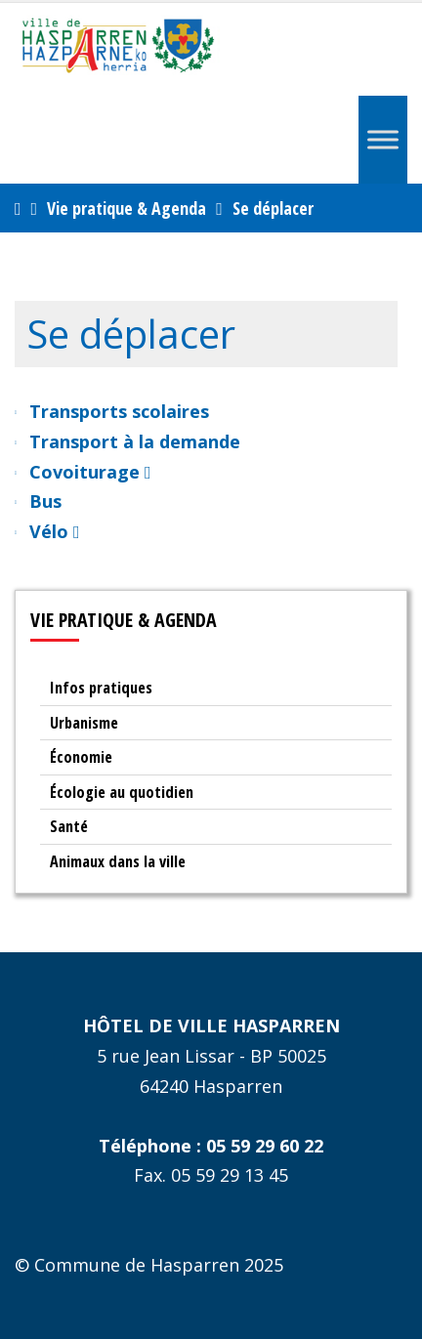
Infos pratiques (101, 687)
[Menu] (383, 139)
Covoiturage (90, 471)
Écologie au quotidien (121, 792)
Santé (69, 826)
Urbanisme (84, 722)
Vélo (54, 531)
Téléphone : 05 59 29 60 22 (211, 1145)
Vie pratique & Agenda (126, 208)
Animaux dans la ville (118, 861)
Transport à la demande (134, 441)
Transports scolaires (119, 411)
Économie (81, 757)
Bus (45, 501)
